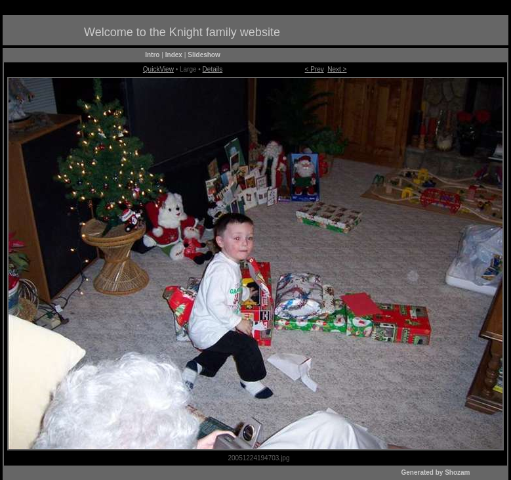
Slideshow (204, 54)
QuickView (158, 69)
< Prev (314, 69)
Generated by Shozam (435, 472)
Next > (336, 69)
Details (213, 69)
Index (173, 54)
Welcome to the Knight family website (182, 32)
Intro (152, 54)
